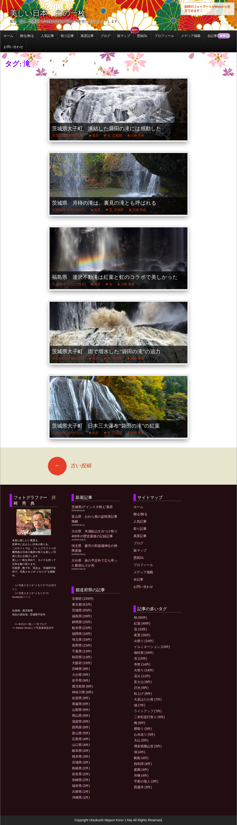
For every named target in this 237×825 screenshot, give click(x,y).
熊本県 (81, 756)
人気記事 (47, 36)
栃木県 (82, 628)
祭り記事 (67, 36)
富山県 (81, 733)
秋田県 (82, 657)
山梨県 (81, 710)
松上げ (143, 693)
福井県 (81, 786)
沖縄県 (81, 797)
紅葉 (142, 623)
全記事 (212, 36)
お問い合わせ (13, 47)
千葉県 (82, 651)
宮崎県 (81, 669)
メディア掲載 (191, 36)
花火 (142, 676)
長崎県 (81, 780)
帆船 (141, 758)
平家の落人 (146, 781)
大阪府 (82, 663)
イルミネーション (152, 647)
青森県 (81, 704)
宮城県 (81, 762)
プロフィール (164, 36)
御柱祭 (144, 652)
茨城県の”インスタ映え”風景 (92, 507)
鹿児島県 (82, 686)
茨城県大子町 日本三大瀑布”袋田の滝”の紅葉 (106, 426)
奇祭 (142, 664)
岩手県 (81, 680)
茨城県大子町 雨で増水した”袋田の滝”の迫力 (106, 351)
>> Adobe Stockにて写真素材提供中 (33, 627)
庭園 (141, 769)
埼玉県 (82, 639)
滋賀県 (81, 721)
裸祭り (143, 729)
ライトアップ (148, 711)
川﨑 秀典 (137, 135)
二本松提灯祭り (149, 717)
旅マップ (123, 36)
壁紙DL (142, 36)
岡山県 (81, 715)
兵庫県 (81, 791)
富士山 (143, 682)
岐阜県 (81, 750)
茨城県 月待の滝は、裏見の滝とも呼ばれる (104, 203)
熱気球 (143, 764)
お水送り (144, 734)
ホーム (8, 36)
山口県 (81, 745)
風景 (95, 135)
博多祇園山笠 (148, 746)
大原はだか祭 (148, 699)
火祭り (144, 641)
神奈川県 (82, 692)
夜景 (142, 635)
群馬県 (81, 727)
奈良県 (81, 774)
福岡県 (82, 634)
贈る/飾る (27, 36)
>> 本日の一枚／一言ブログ (29, 624)
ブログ (105, 36)
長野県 (82, 645)
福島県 (82, 616)
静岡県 (82, 622)
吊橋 (141, 775)
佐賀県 (81, 698)
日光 (141, 688)
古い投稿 (69, 466)
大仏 (141, 740)
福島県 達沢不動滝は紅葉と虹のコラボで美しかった (115, 277)
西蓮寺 (143, 787)
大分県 (81, 674)
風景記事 (87, 36)
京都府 (82, 598)
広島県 (81, 739)
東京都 (82, 604)
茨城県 (117, 135)
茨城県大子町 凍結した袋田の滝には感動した (107, 128)
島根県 (81, 768)
